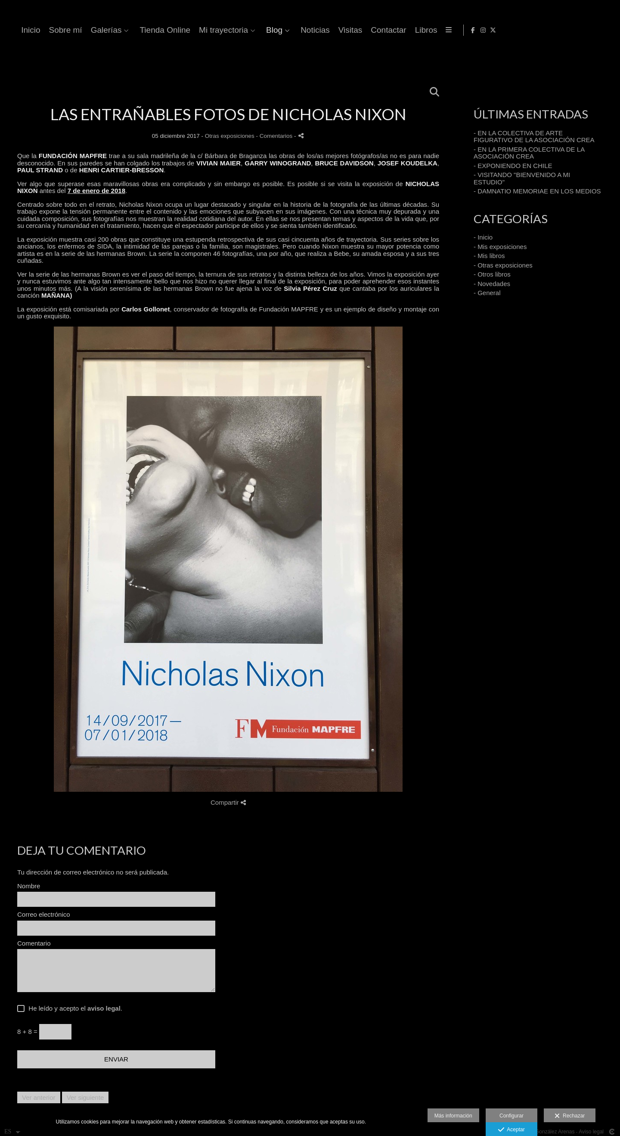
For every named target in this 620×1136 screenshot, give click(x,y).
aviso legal (104, 1008)
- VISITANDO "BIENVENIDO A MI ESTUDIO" (522, 178)
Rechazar (570, 1116)
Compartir (228, 802)
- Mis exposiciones (500, 246)
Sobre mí (208, 30)
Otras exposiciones (229, 136)
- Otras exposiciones (503, 265)
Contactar (531, 30)
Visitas (493, 30)
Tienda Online (308, 30)
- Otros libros (492, 274)
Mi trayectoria (366, 30)
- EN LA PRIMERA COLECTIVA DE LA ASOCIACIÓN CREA (529, 153)
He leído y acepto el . (73, 1008)
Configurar (511, 1116)
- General (487, 292)
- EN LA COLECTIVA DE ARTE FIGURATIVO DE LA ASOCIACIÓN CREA (534, 136)
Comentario (34, 943)
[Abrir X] (606, 30)
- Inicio (483, 237)
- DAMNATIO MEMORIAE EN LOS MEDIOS (537, 191)
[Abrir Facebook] (587, 30)
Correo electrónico (43, 914)
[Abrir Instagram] (596, 30)
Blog (417, 30)
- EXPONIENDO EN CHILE (513, 165)
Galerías (249, 30)
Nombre (28, 886)
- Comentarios (275, 136)
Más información (453, 1116)
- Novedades (492, 283)
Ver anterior (39, 1097)
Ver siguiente (85, 1097)
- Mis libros (489, 255)
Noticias (458, 30)
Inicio (173, 30)
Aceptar (511, 1130)
